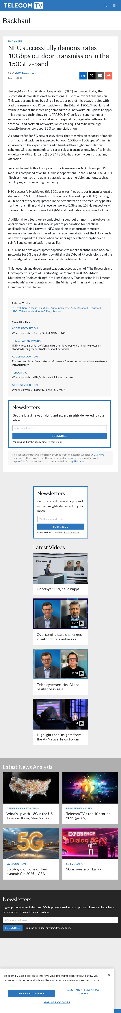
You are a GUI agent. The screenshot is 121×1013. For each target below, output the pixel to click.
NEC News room (26, 73)
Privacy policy (55, 441)
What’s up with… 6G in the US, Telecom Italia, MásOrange (29, 816)
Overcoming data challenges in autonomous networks (59, 636)
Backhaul (16, 20)
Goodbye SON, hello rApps (58, 589)
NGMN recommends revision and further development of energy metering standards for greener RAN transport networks (56, 347)
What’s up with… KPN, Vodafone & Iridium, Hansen (42, 377)
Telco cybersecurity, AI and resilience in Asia (58, 687)
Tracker (57, 311)
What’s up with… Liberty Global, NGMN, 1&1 (39, 333)
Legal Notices (76, 461)
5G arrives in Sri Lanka (83, 869)
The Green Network (26, 340)
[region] (57, 991)
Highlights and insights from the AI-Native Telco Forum (59, 737)
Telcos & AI (19, 372)
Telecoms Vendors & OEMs (35, 311)
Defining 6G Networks (22, 808)
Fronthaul (95, 307)
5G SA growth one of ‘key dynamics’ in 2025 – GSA (26, 871)
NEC (14, 311)
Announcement (59, 307)
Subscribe (59, 435)
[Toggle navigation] (114, 5)
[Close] (109, 975)
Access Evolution (39, 307)
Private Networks (79, 808)
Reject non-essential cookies (82, 991)
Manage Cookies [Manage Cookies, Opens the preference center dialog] (57, 1002)
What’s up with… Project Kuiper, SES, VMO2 (38, 389)
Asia (72, 307)
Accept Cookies (32, 993)
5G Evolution (19, 307)
